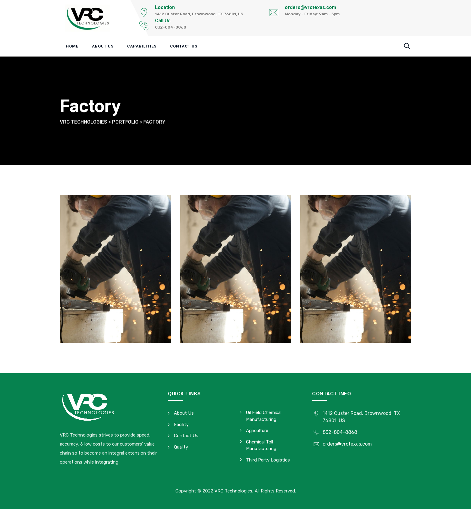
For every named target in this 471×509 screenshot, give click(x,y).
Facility (181, 424)
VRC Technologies (233, 491)
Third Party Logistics (268, 460)
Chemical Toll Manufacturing (261, 445)
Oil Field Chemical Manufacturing (263, 416)
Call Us (163, 20)
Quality (181, 447)
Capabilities (141, 46)
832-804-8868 (340, 432)
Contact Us (183, 46)
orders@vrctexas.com (310, 7)
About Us (103, 46)
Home (72, 46)
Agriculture (257, 430)
